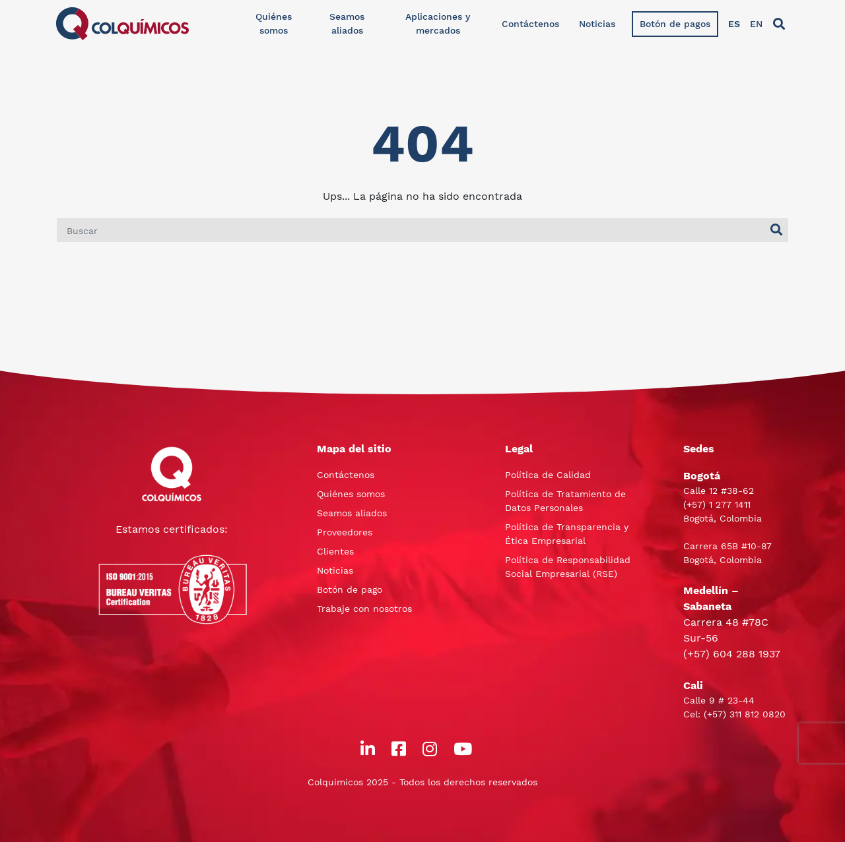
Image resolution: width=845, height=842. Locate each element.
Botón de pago (349, 589)
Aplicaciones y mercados (437, 23)
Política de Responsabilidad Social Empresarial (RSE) (567, 567)
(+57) (696, 504)
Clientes (335, 551)
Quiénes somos (273, 23)
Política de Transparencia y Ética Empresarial (566, 534)
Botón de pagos (675, 23)
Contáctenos (530, 23)
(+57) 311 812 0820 (745, 714)
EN (756, 23)
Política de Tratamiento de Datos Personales (565, 501)
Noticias (597, 23)
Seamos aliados (346, 23)
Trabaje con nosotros (364, 608)
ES (734, 23)
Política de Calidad (548, 474)
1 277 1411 (730, 504)
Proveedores (344, 532)
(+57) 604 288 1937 (731, 653)
